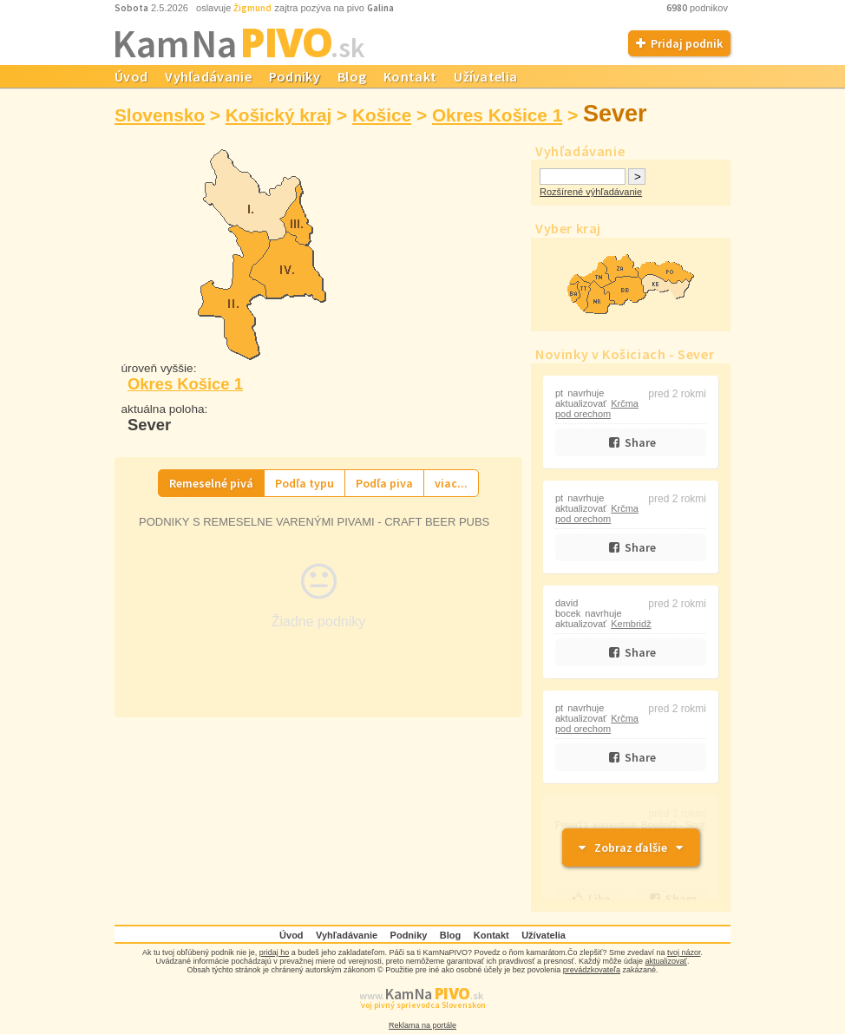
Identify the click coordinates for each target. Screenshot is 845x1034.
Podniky (294, 76)
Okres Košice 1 (497, 115)
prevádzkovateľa (591, 969)
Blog (351, 76)
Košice (381, 115)
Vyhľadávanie (208, 76)
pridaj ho (274, 952)
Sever (615, 114)
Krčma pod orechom (597, 408)
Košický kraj (279, 115)
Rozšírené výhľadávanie (591, 192)
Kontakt (409, 76)
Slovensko (160, 115)
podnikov (698, 8)
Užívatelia (485, 76)
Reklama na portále (422, 1025)
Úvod (131, 76)
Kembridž (631, 623)
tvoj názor (684, 952)
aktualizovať (666, 961)
